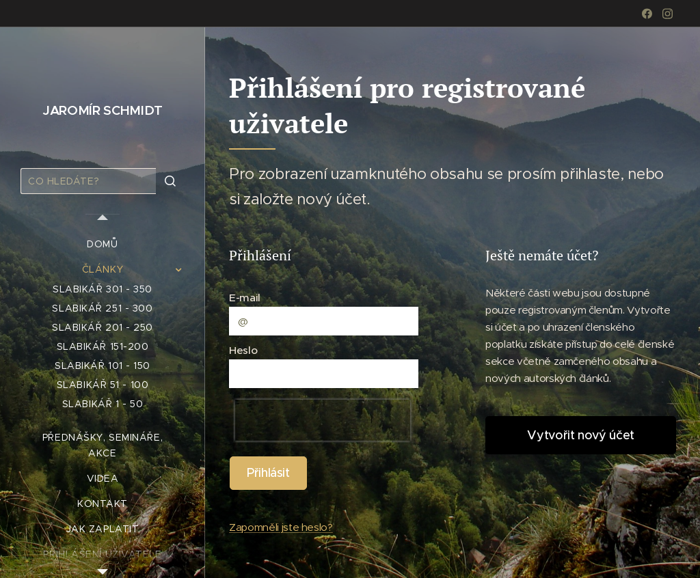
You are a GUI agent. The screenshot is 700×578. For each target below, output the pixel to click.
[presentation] (322, 420)
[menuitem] (102, 244)
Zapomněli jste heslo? (281, 527)
